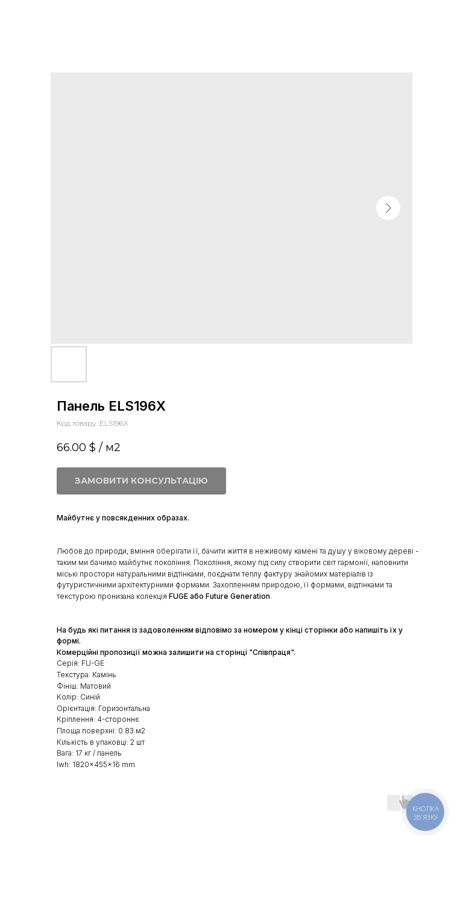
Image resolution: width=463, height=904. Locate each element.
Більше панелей (52, 17)
